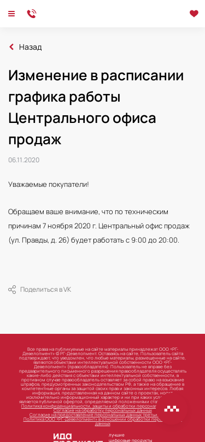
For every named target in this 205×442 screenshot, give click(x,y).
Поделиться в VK (39, 289)
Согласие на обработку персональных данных (103, 410)
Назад (30, 47)
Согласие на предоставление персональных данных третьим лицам (102, 414)
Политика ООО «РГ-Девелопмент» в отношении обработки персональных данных (103, 421)
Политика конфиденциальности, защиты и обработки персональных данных (102, 406)
